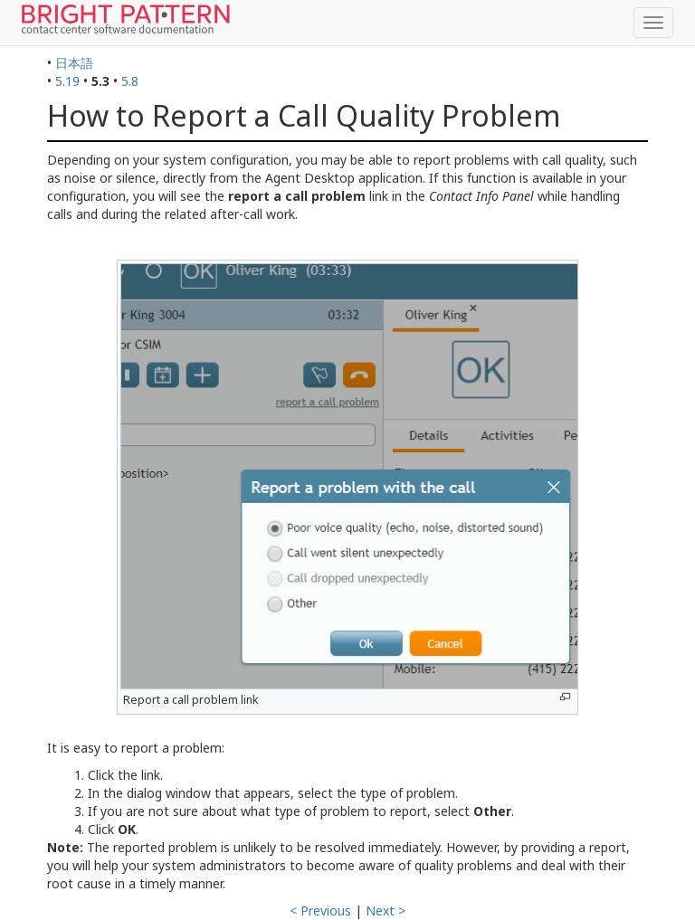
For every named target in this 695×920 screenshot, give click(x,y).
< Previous (320, 910)
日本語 (74, 62)
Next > (385, 910)
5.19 (67, 81)
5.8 (129, 81)
